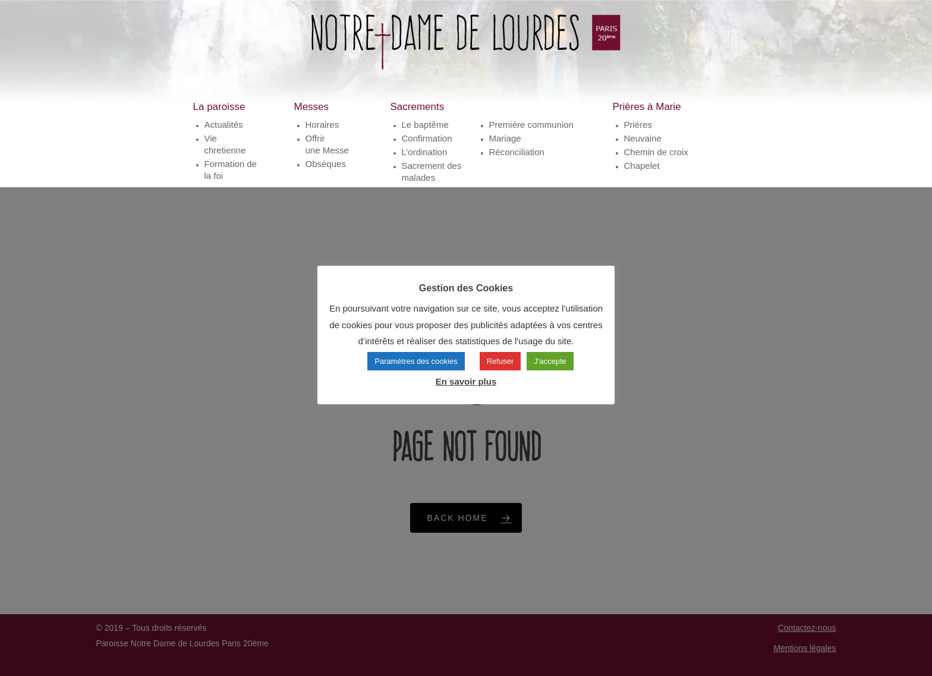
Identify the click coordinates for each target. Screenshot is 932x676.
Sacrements (418, 115)
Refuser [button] (500, 361)
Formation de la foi (230, 179)
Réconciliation (516, 161)
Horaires (322, 133)
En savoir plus (466, 381)
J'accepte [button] (550, 361)
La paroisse (219, 115)
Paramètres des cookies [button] (415, 361)
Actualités (223, 133)
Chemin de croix (656, 161)
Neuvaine (643, 147)
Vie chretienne (225, 153)
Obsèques (326, 173)
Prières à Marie (647, 115)
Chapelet (642, 174)
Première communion (531, 133)
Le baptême (425, 133)
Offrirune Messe (327, 153)
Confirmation (427, 147)
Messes (311, 115)
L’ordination (425, 161)
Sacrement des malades (432, 180)
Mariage (505, 147)
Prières (638, 133)
